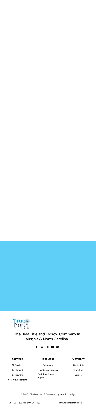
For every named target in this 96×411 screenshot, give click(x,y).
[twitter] (42, 347)
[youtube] (52, 347)
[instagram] (47, 347)
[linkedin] (57, 347)
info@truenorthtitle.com (70, 402)
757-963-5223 (16, 402)
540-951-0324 (34, 402)
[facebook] (36, 347)
